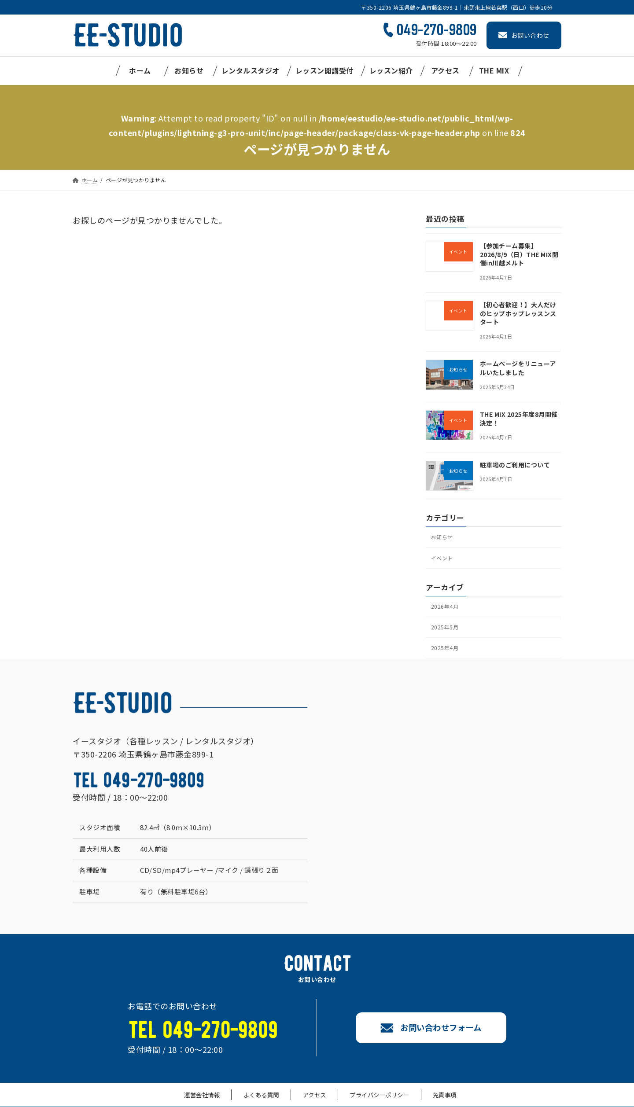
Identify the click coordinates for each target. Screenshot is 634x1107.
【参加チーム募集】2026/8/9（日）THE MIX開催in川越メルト (519, 254)
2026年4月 (445, 611)
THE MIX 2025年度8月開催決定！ (519, 418)
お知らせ (443, 537)
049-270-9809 (437, 30)
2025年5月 (445, 634)
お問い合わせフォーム (433, 1037)
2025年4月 (445, 656)
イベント (443, 560)
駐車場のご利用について (515, 464)
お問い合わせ (523, 35)
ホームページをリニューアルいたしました (518, 368)
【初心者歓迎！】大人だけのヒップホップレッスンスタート (518, 313)
